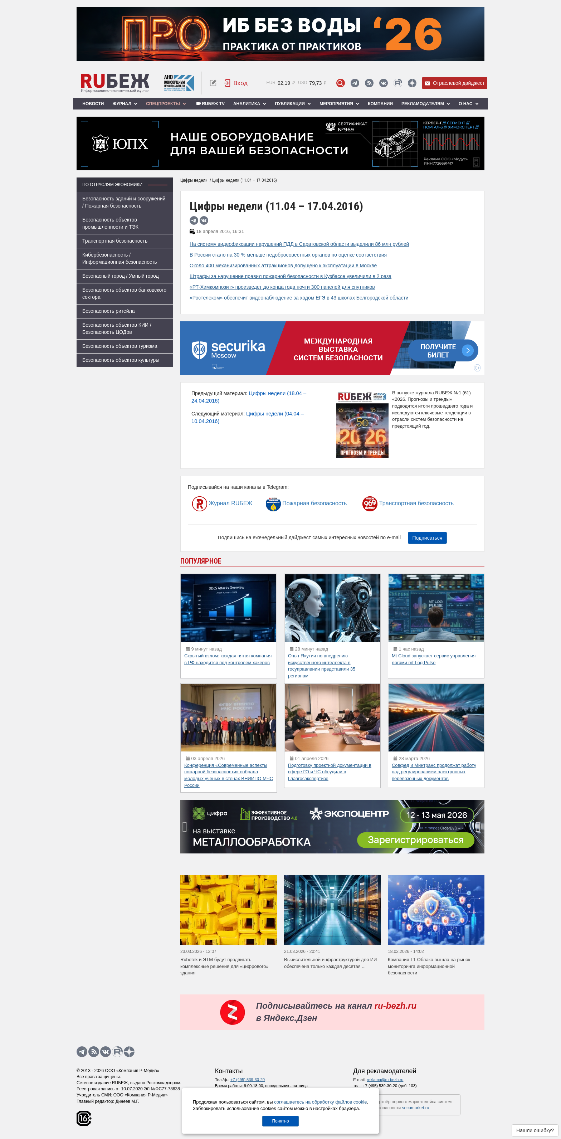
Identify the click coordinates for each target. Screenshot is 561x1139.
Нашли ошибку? (535, 1130)
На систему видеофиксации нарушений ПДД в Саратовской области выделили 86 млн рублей (299, 244)
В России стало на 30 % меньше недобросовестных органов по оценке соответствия (288, 255)
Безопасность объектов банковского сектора (124, 293)
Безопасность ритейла (108, 311)
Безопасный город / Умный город (120, 276)
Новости (93, 103)
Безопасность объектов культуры (120, 360)
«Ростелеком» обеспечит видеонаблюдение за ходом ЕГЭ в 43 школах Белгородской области (299, 298)
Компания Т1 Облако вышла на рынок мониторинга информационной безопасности (429, 966)
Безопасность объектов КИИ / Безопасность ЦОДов (116, 328)
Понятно (280, 1121)
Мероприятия (339, 103)
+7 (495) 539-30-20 (247, 1079)
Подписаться (428, 538)
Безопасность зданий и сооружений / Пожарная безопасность (123, 202)
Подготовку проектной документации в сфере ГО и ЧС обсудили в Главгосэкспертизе (329, 772)
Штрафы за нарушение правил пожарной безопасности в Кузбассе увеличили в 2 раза (290, 276)
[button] (329, 848)
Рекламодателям (425, 103)
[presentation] (185, 826)
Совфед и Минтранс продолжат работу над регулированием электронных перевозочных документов (434, 772)
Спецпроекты (166, 103)
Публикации (293, 103)
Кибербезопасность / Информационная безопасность (119, 258)
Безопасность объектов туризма (119, 346)
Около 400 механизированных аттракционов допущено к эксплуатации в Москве (283, 265)
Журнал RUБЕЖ (222, 503)
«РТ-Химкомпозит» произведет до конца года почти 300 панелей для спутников (282, 287)
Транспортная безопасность (114, 241)
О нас (469, 103)
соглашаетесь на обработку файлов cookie (320, 1102)
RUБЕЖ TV (210, 103)
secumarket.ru (415, 1107)
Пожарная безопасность (306, 503)
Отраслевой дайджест (455, 83)
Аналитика (249, 103)
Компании (380, 103)
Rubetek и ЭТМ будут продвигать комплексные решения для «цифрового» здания (224, 966)
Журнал (124, 103)
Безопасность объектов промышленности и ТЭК (110, 223)
